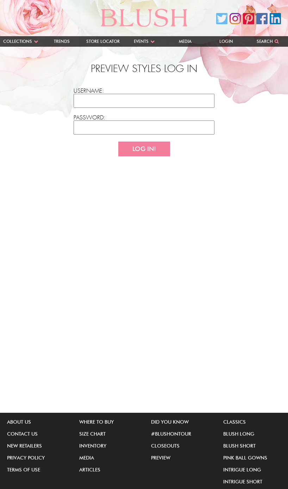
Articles (89, 469)
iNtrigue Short (242, 481)
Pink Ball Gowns (245, 458)
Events (141, 41)
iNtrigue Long (242, 469)
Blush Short (239, 446)
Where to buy (96, 422)
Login (226, 41)
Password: (89, 117)
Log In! (144, 149)
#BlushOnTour (171, 434)
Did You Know (170, 422)
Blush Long (238, 434)
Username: (89, 91)
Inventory (92, 446)
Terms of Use (23, 469)
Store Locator (103, 41)
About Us (19, 422)
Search (265, 41)
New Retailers (24, 446)
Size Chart (92, 434)
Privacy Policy (26, 458)
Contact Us (22, 434)
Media (185, 41)
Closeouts (165, 446)
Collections (17, 41)
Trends (62, 41)
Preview (160, 458)
